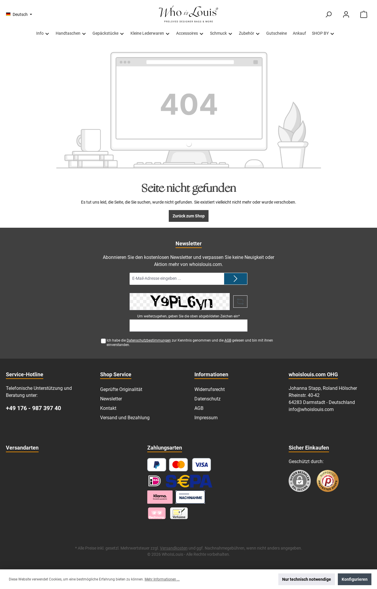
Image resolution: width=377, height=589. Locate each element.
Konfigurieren (355, 579)
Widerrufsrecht (209, 389)
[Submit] (235, 279)
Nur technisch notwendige (306, 579)
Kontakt (108, 408)
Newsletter (111, 399)
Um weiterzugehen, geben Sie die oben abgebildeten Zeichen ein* (188, 316)
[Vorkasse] (178, 513)
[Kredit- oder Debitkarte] (190, 464)
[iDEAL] (154, 480)
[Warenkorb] (363, 15)
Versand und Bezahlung (125, 417)
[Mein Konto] (346, 15)
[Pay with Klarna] (156, 513)
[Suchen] (328, 15)
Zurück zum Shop (189, 216)
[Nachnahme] (190, 497)
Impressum (206, 417)
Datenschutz (207, 399)
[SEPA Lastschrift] (189, 480)
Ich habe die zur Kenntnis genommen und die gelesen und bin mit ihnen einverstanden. (190, 342)
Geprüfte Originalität (121, 389)
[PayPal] (156, 464)
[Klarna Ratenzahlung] (160, 497)
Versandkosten (174, 548)
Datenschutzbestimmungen (149, 340)
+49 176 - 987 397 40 (33, 408)
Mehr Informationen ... (162, 579)
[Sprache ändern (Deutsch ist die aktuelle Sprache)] (19, 14)
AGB (227, 340)
